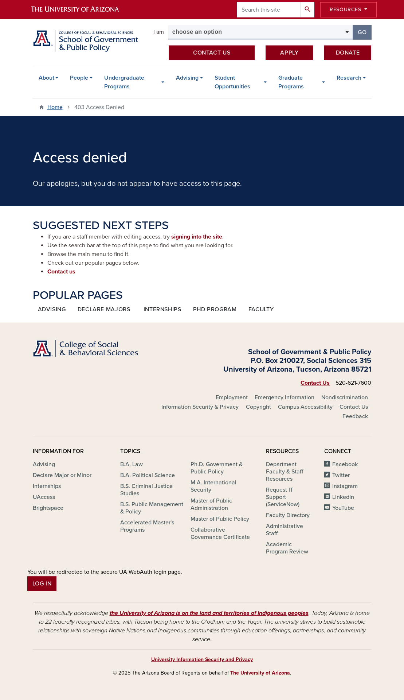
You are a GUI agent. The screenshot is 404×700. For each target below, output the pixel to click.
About (46, 77)
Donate (348, 52)
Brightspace (48, 508)
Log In (42, 583)
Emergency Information (284, 397)
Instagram (345, 486)
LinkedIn (343, 497)
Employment (232, 397)
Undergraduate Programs (124, 82)
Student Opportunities (232, 82)
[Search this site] (269, 9)
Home (55, 107)
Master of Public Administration (211, 504)
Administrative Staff (284, 530)
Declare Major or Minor (62, 475)
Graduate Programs (291, 82)
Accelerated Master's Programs (147, 526)
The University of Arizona (260, 673)
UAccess (44, 497)
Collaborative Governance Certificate (220, 533)
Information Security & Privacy (200, 407)
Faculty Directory (288, 515)
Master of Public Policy (220, 519)
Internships (47, 486)
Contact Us (315, 383)
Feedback (355, 416)
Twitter (341, 475)
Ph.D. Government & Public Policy (217, 468)
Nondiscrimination (344, 397)
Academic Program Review (287, 548)
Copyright (258, 407)
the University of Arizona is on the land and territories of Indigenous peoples (209, 613)
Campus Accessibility (305, 407)
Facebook (345, 464)
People (79, 77)
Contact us (211, 52)
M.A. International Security (213, 486)
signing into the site (196, 236)
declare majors (104, 309)
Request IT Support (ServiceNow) (282, 497)
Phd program (215, 309)
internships (162, 309)
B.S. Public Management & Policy (151, 508)
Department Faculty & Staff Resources (284, 472)
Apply (289, 52)
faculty (261, 309)
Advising (187, 77)
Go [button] (365, 32)
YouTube (343, 508)
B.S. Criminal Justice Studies (146, 490)
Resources (346, 10)
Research (349, 77)
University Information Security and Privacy (202, 659)
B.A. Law (131, 464)
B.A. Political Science (147, 475)
